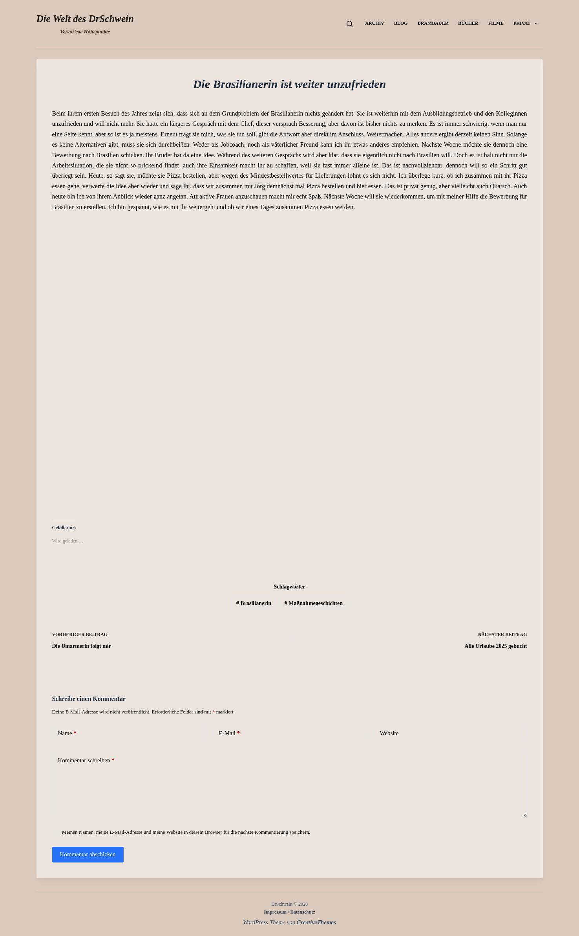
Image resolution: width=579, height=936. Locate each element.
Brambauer (433, 23)
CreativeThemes (316, 922)
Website (389, 733)
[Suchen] (350, 24)
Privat (527, 23)
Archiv (374, 23)
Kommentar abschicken (88, 854)
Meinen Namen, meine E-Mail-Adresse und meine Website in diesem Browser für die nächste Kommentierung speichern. (186, 832)
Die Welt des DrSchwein (85, 18)
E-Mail (229, 733)
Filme (496, 23)
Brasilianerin (253, 603)
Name (67, 733)
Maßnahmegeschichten (314, 603)
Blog (401, 23)
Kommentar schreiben (86, 760)
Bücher (468, 23)
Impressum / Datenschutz (289, 912)
